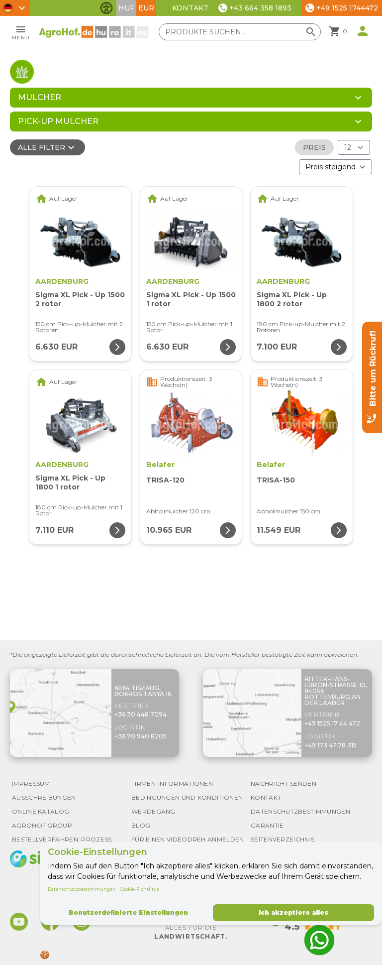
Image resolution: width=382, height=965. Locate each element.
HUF (126, 7)
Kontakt (190, 7)
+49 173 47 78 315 (330, 745)
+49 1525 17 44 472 (332, 723)
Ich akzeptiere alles (293, 912)
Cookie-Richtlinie (139, 889)
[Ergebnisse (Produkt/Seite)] (354, 147)
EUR (146, 7)
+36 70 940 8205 (140, 736)
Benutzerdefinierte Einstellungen (128, 912)
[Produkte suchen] (240, 31)
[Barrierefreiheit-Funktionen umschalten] (106, 8)
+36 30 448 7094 (140, 714)
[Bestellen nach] (335, 166)
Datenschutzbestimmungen (82, 889)
